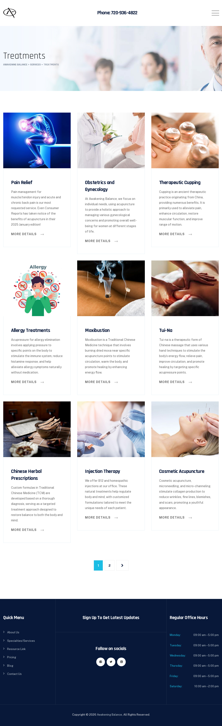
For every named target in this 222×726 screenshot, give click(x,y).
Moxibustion (97, 330)
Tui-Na (165, 330)
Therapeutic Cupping (180, 182)
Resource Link (16, 649)
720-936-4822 (124, 13)
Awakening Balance (109, 714)
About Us (13, 632)
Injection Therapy (102, 471)
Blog (10, 665)
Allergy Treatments (30, 330)
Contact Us (14, 674)
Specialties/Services (21, 640)
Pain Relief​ (22, 182)
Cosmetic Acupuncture (181, 471)
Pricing (11, 657)
